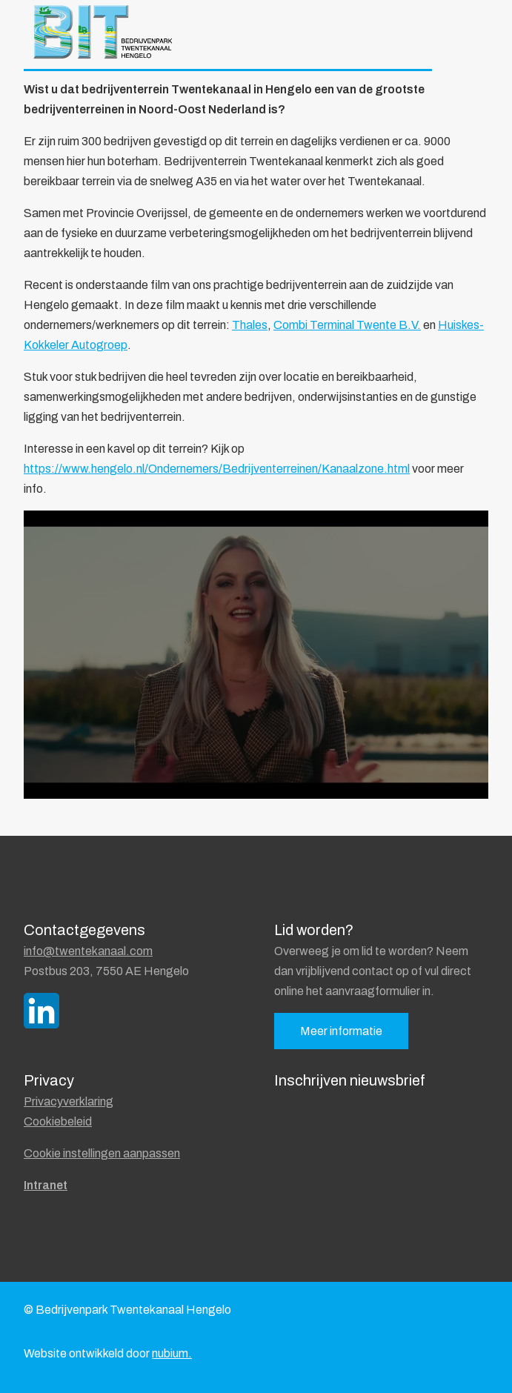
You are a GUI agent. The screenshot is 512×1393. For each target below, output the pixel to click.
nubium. (172, 1353)
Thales (249, 325)
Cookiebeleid (58, 1121)
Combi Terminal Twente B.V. (347, 325)
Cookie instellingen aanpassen (102, 1153)
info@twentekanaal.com (88, 951)
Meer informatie (341, 1031)
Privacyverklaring (68, 1101)
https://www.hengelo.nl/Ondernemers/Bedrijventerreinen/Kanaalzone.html (217, 468)
